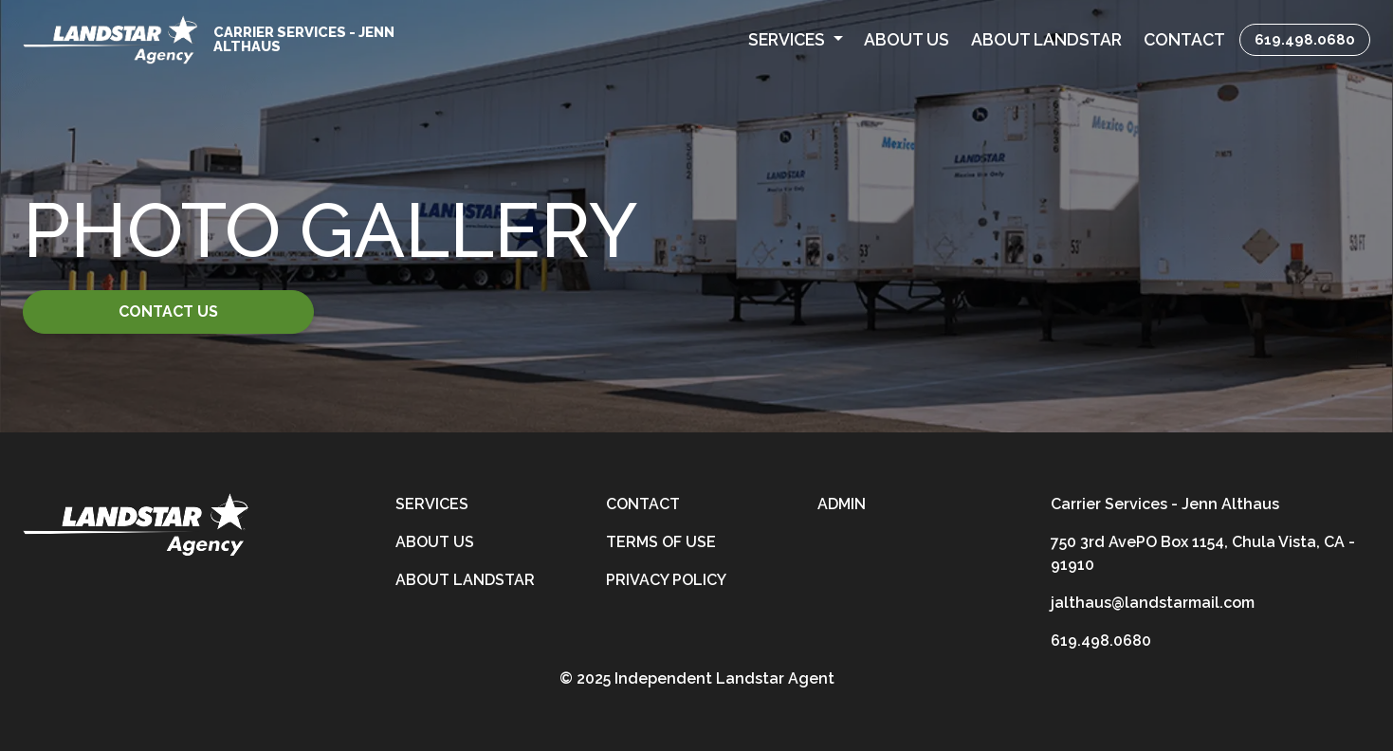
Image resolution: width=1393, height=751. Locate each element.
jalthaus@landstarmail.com (1153, 603)
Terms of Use (661, 542)
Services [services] (431, 504)
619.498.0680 (1305, 39)
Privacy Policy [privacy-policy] (666, 580)
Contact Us (168, 311)
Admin (841, 504)
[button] (796, 40)
